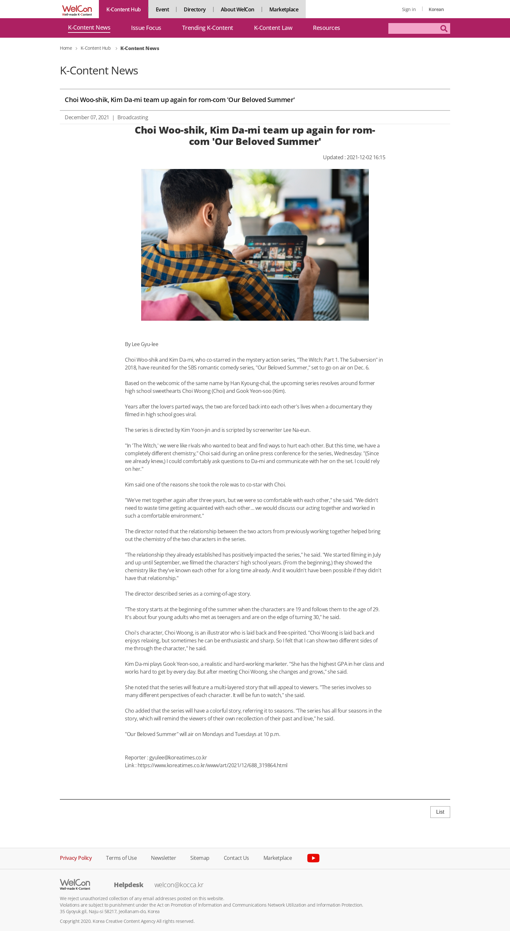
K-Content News (89, 28)
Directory (195, 9)
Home (66, 48)
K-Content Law (273, 28)
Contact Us (236, 857)
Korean (436, 9)
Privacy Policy (76, 857)
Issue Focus (146, 28)
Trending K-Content (207, 28)
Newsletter (163, 857)
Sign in (409, 9)
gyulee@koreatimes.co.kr (178, 757)
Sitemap (199, 857)
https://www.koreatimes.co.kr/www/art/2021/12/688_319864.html (213, 765)
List (440, 812)
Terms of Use (121, 857)
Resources (326, 28)
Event (162, 9)
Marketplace (284, 9)
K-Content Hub (123, 9)
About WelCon (237, 9)
